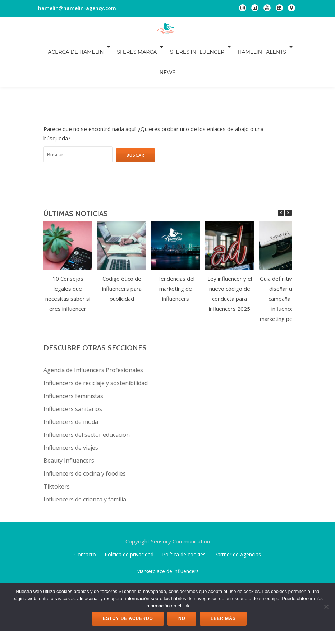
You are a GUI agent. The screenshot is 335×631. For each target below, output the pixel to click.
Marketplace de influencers (167, 531)
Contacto (85, 514)
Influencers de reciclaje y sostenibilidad (95, 343)
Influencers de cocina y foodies (84, 433)
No (181, 618)
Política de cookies (184, 514)
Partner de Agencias (237, 514)
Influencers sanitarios (72, 369)
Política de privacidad (129, 514)
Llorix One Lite (143, 571)
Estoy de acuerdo (128, 618)
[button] (288, 172)
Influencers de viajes (70, 407)
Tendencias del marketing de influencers (175, 248)
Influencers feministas (73, 356)
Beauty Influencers (68, 420)
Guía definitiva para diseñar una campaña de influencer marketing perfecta (283, 258)
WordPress (196, 571)
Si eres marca (125, 46)
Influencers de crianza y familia (84, 459)
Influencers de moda (70, 381)
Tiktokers (56, 446)
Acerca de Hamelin (67, 46)
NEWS (288, 46)
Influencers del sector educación (86, 394)
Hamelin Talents (245, 46)
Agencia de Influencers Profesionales (93, 330)
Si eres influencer (183, 46)
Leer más (223, 618)
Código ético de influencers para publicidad (122, 248)
